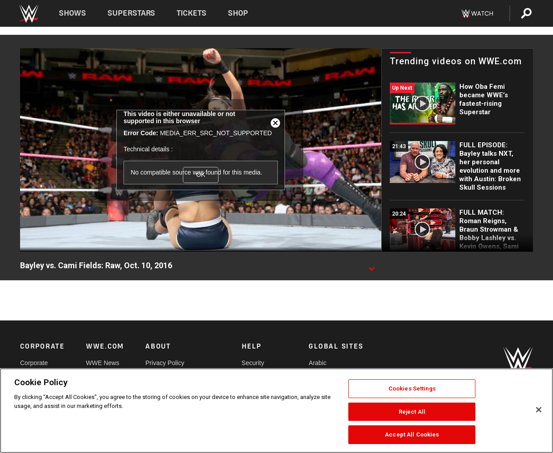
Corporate (34, 362)
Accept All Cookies (412, 434)
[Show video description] (371, 266)
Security (253, 362)
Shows (72, 13)
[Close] (539, 410)
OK (200, 174)
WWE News (103, 362)
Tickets (191, 13)
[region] (276, 410)
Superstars (131, 13)
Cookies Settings (412, 388)
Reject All (412, 411)
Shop (238, 13)
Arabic (317, 362)
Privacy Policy (164, 362)
